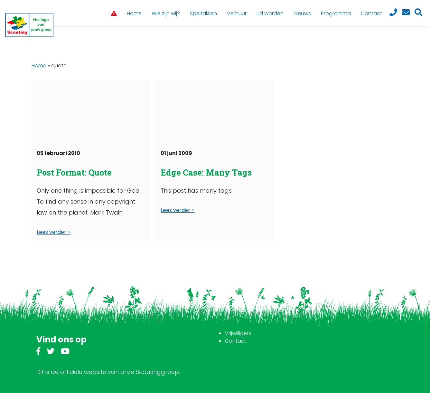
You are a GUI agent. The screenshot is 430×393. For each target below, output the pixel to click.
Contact (235, 341)
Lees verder (51, 232)
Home (39, 65)
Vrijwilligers (238, 333)
